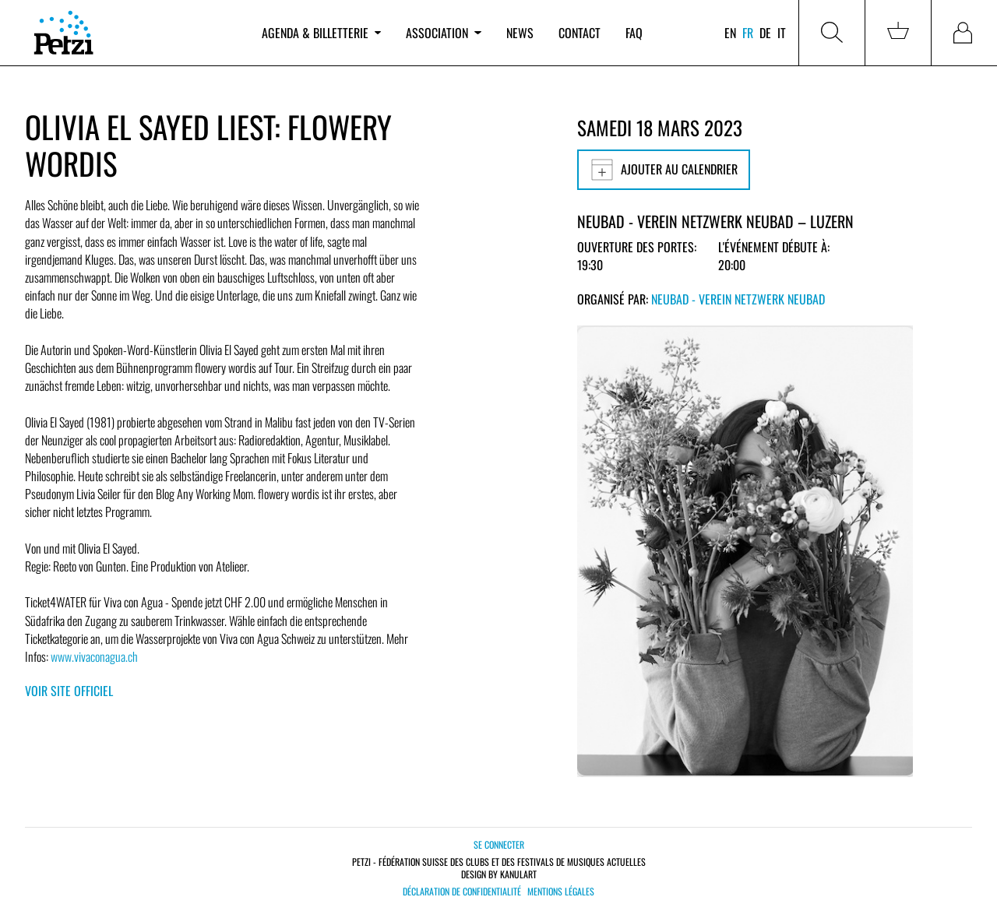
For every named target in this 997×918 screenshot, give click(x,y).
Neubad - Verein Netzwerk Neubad (738, 299)
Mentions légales (560, 891)
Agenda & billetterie (321, 32)
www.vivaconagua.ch (94, 656)
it (781, 32)
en (730, 32)
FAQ (634, 32)
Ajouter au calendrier (664, 169)
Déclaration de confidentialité (462, 891)
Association (443, 32)
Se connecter (499, 844)
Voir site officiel (69, 690)
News (520, 32)
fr (747, 32)
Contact (579, 32)
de (765, 32)
